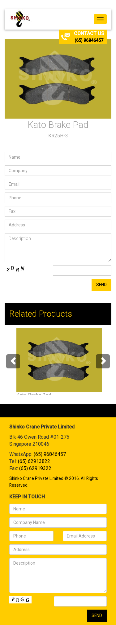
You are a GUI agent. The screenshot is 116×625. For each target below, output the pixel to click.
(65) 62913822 (34, 461)
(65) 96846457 (89, 40)
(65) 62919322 (35, 468)
